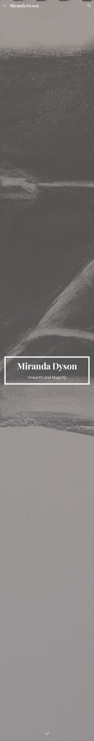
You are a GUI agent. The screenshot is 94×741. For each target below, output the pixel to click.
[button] (5, 5)
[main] (47, 370)
